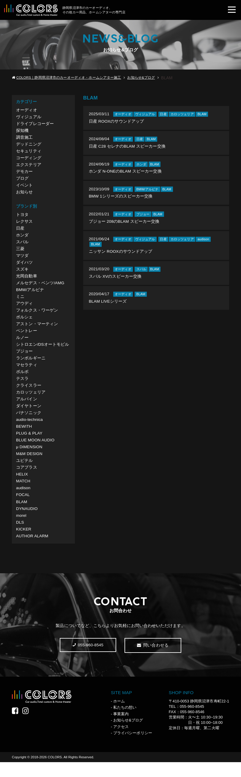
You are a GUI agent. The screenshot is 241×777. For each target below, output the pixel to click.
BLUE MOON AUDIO (36, 451)
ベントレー (26, 338)
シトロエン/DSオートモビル (42, 352)
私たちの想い (124, 722)
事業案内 (121, 728)
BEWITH (24, 437)
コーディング (28, 159)
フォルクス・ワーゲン (37, 317)
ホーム (119, 715)
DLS (20, 536)
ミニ (20, 303)
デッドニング (28, 145)
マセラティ (26, 373)
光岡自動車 (26, 281)
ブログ (22, 181)
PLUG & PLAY (29, 444)
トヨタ (22, 218)
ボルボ (22, 380)
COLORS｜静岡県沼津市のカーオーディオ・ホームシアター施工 (68, 78)
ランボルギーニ (30, 366)
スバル (22, 246)
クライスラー (28, 394)
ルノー (22, 345)
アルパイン (26, 409)
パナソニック (28, 423)
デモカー (24, 174)
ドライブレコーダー (35, 124)
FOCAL (23, 508)
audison (23, 500)
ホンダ (22, 239)
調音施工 (24, 138)
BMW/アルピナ (30, 295)
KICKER (24, 543)
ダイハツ (24, 267)
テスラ (22, 387)
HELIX (22, 486)
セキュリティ (28, 153)
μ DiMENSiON (29, 458)
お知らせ (24, 195)
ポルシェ (24, 324)
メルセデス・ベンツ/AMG (40, 288)
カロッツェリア (30, 401)
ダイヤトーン (28, 415)
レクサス (24, 225)
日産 (20, 232)
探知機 (22, 131)
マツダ (22, 260)
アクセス (121, 741)
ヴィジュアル (28, 117)
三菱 (20, 253)
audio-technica (29, 430)
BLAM (21, 515)
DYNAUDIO (27, 521)
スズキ (22, 274)
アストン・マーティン (37, 331)
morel (21, 529)
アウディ (24, 309)
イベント (24, 188)
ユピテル (24, 472)
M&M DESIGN (29, 465)
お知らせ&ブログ (141, 78)
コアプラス (26, 479)
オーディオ (26, 110)
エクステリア (28, 167)
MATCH (23, 493)
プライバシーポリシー (132, 748)
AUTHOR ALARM (32, 550)
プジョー (24, 359)
